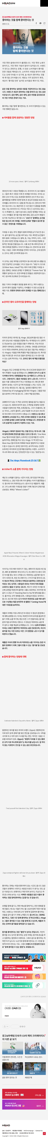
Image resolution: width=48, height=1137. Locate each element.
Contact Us (38, 1130)
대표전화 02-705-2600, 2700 (10, 1133)
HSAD (6, 1124)
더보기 (45, 1035)
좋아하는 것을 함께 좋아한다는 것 (18, 19)
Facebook (36, 23)
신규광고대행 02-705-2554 (26, 1133)
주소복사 (44, 23)
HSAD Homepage (29, 1130)
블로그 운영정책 (6, 1130)
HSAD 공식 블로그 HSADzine (8, 3)
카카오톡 (40, 23)
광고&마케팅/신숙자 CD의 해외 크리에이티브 (16, 17)
